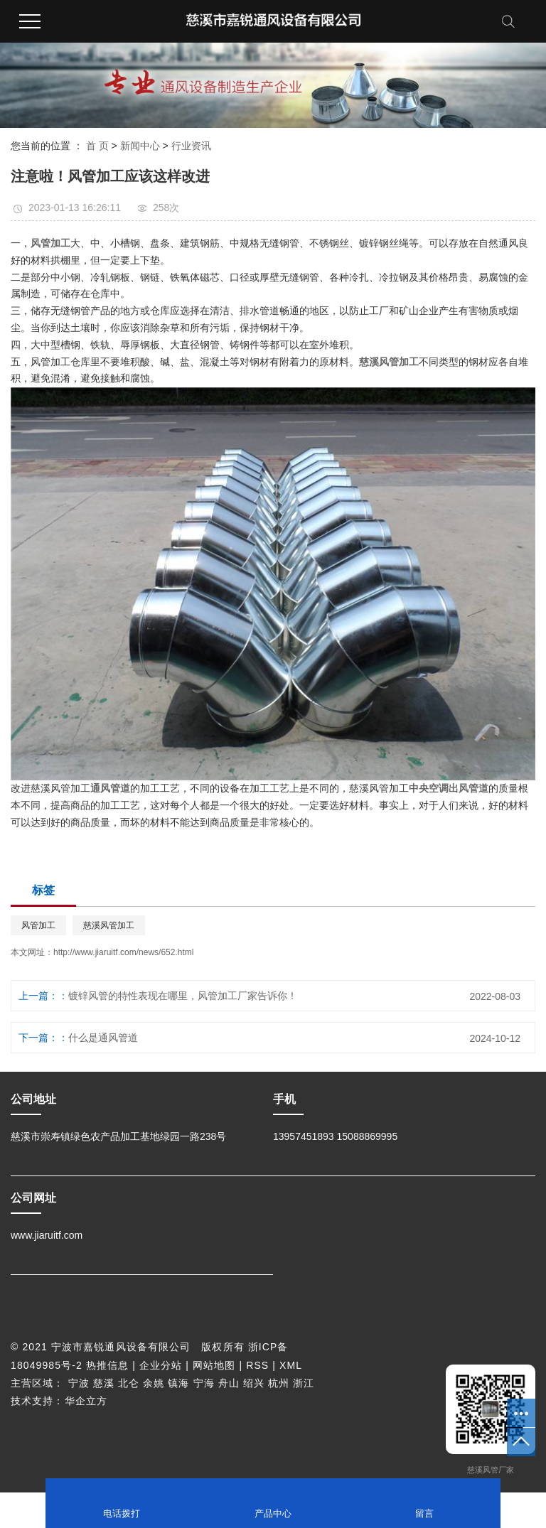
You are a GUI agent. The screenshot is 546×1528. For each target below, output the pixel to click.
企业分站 (160, 1365)
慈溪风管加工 (108, 925)
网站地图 (214, 1365)
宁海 (204, 1383)
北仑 (128, 1383)
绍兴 (253, 1383)
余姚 (153, 1383)
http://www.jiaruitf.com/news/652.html (123, 952)
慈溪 (103, 1383)
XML (290, 1365)
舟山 (229, 1383)
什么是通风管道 (103, 1037)
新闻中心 (140, 145)
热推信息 (107, 1365)
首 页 (97, 145)
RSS (257, 1365)
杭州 (278, 1383)
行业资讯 (191, 145)
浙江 (303, 1383)
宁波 (79, 1383)
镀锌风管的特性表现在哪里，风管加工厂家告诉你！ (182, 995)
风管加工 (38, 925)
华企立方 (86, 1400)
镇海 (178, 1383)
